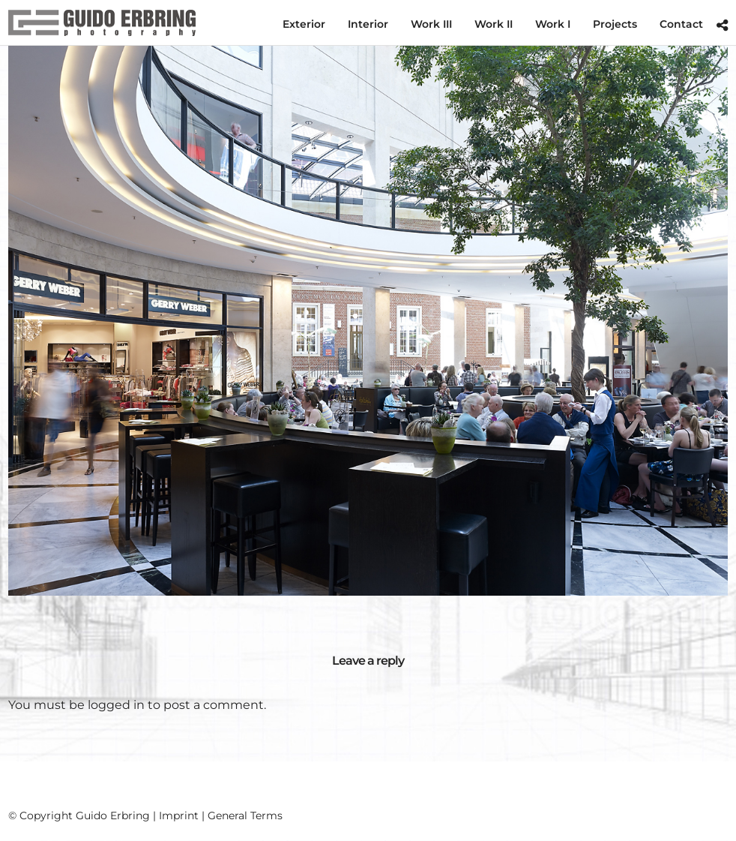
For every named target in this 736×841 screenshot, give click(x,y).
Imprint (179, 815)
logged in (116, 705)
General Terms (245, 815)
